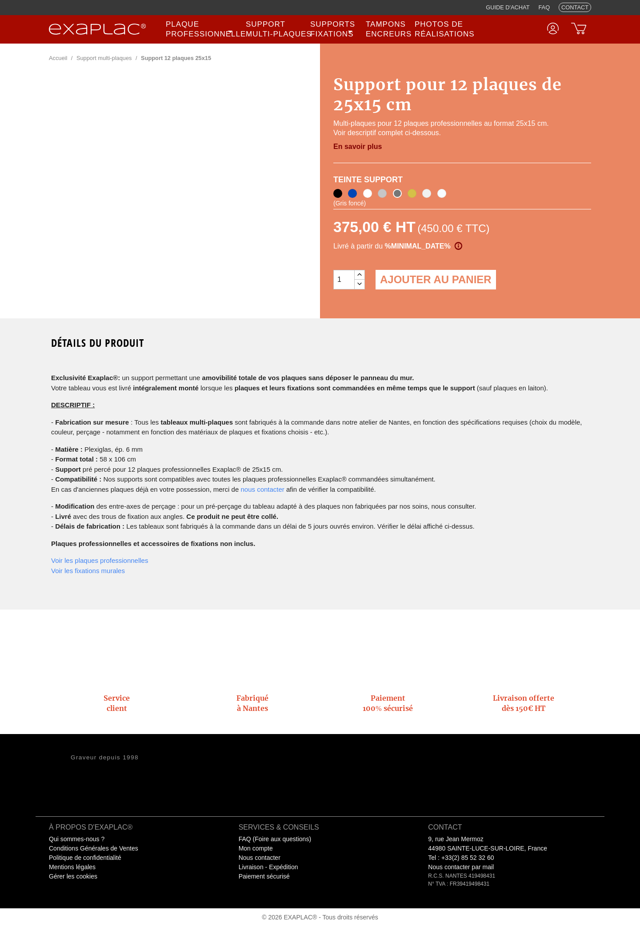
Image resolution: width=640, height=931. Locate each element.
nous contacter (262, 489)
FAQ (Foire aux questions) (275, 839)
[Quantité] (344, 279)
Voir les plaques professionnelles (99, 560)
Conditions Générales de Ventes (93, 848)
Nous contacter (259, 857)
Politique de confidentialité (85, 857)
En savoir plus (357, 146)
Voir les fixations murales (88, 570)
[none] (200, 29)
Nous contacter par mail (461, 867)
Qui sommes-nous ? (76, 839)
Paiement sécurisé (264, 876)
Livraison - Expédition (268, 867)
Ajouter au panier (436, 279)
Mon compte (256, 848)
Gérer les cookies (73, 876)
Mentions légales (72, 867)
